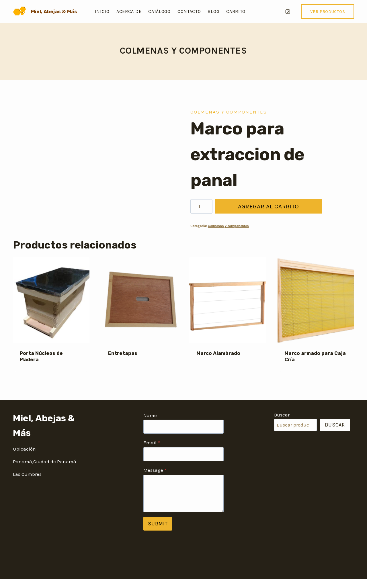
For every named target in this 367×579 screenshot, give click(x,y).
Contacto (189, 11)
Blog (213, 11)
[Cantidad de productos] (201, 206)
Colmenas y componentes (183, 50)
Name (150, 415)
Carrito (235, 11)
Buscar (282, 415)
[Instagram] (287, 11)
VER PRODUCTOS (327, 11)
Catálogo (159, 11)
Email (151, 442)
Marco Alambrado (218, 353)
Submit (157, 524)
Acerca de (128, 11)
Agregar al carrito (268, 206)
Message (155, 470)
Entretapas (122, 353)
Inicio (102, 11)
